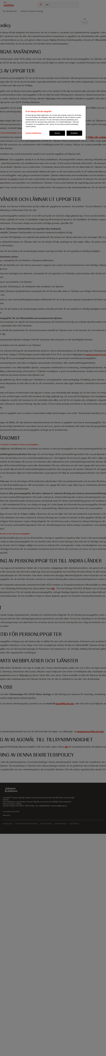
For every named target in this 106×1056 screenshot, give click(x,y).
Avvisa (57, 133)
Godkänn (74, 133)
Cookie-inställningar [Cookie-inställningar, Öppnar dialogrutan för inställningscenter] (33, 133)
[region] (54, 123)
